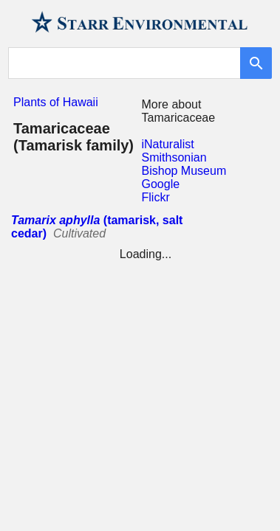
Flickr (156, 197)
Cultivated (79, 233)
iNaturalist (168, 144)
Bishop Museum (184, 170)
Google (161, 184)
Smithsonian (174, 157)
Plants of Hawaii (55, 102)
